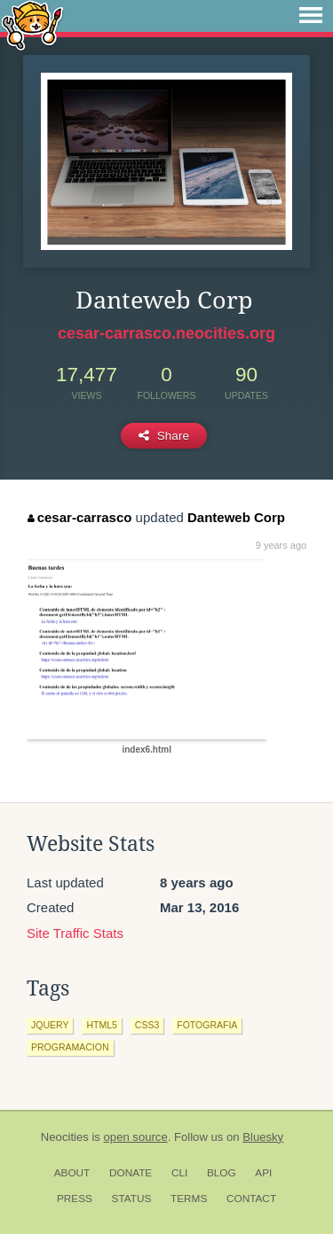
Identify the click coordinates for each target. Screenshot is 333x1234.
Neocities (65, 1137)
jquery (49, 1024)
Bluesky (262, 1137)
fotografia (207, 1024)
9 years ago (281, 545)
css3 (147, 1024)
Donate (130, 1173)
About (72, 1173)
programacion (70, 1047)
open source (136, 1137)
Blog (221, 1173)
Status (132, 1198)
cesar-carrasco (79, 517)
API (263, 1173)
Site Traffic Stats (75, 933)
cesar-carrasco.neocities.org (166, 333)
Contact (251, 1198)
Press (74, 1198)
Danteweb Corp (236, 517)
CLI (179, 1173)
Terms (188, 1198)
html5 (101, 1024)
